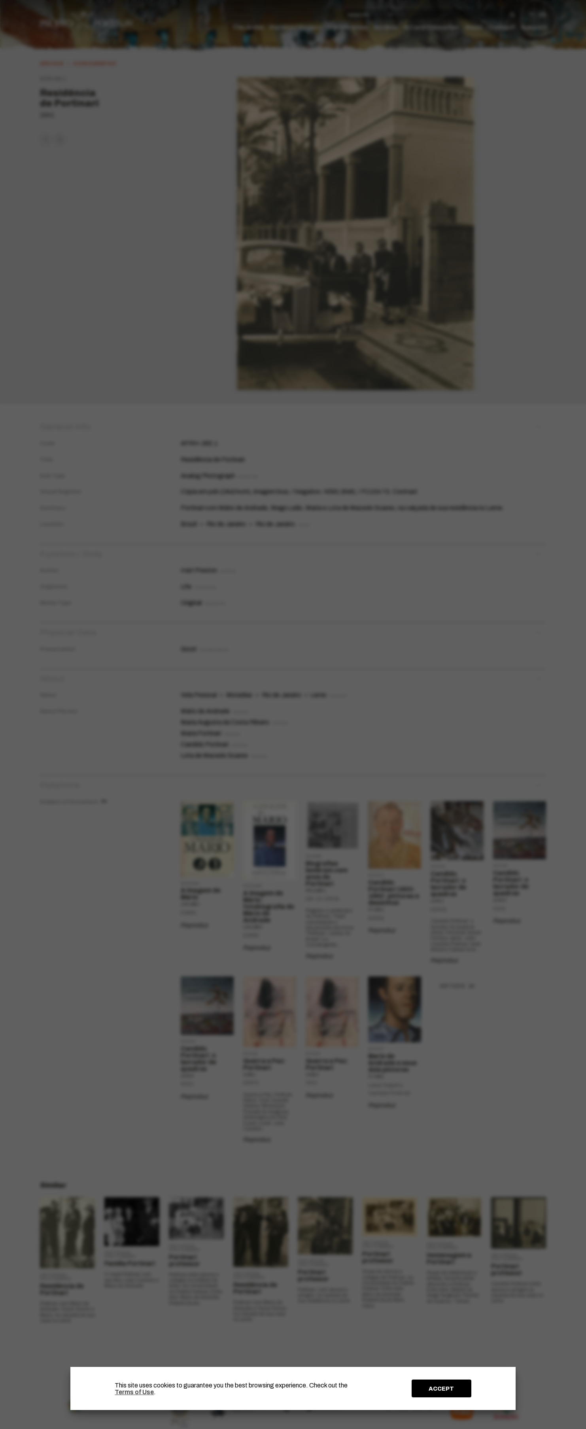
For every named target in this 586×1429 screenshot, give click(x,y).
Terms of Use (134, 1392)
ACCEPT (441, 1388)
